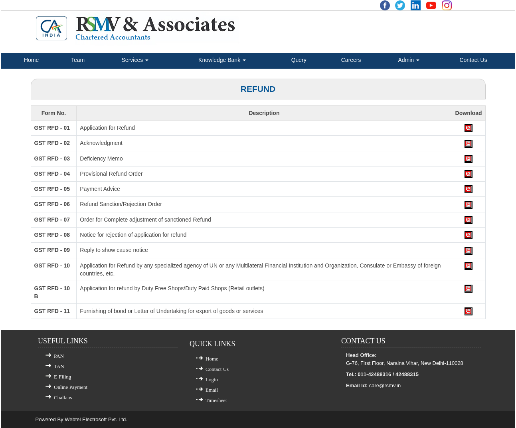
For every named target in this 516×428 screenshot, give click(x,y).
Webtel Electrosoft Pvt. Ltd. (96, 419)
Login (212, 379)
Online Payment (70, 387)
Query (298, 60)
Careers (351, 60)
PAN (59, 356)
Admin (408, 60)
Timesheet (216, 400)
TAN (59, 366)
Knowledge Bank (222, 60)
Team (78, 60)
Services (135, 60)
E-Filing (62, 377)
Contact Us (473, 60)
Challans (63, 397)
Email (212, 390)
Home (31, 60)
